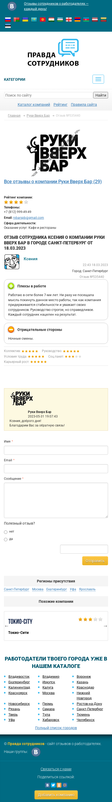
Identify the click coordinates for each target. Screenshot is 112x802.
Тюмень (83, 714)
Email (8, 460)
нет (9, 532)
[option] (56, 626)
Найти (100, 95)
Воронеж (84, 676)
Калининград (19, 687)
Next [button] (105, 625)
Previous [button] (6, 625)
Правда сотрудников (26, 744)
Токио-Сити (56, 625)
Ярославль (87, 589)
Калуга (47, 687)
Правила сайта (84, 104)
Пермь (47, 704)
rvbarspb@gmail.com (28, 218)
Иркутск (48, 682)
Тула (46, 714)
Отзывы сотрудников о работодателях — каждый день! (56, 6)
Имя (7, 441)
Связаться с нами (56, 769)
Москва (37, 589)
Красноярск (17, 693)
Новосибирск (19, 704)
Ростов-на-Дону (89, 704)
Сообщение (12, 479)
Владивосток (19, 676)
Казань (82, 682)
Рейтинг (60, 104)
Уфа (73, 589)
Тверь (13, 714)
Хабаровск (50, 720)
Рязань (14, 709)
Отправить (95, 561)
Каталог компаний (34, 104)
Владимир (50, 676)
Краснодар (85, 687)
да (8, 539)
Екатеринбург (56, 589)
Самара (48, 709)
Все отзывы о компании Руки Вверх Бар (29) (53, 181)
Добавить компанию (56, 795)
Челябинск (86, 720)
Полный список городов (56, 728)
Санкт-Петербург (16, 589)
